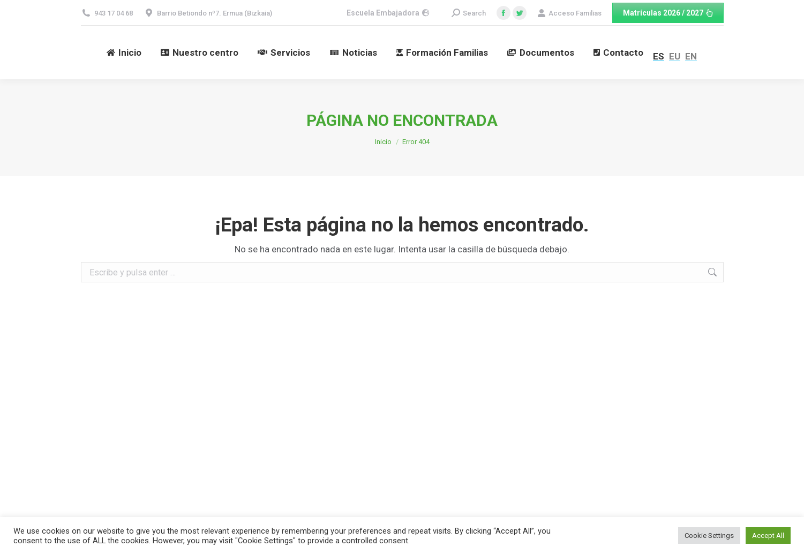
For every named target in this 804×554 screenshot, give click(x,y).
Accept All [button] (768, 535)
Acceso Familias (569, 13)
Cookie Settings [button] (709, 535)
